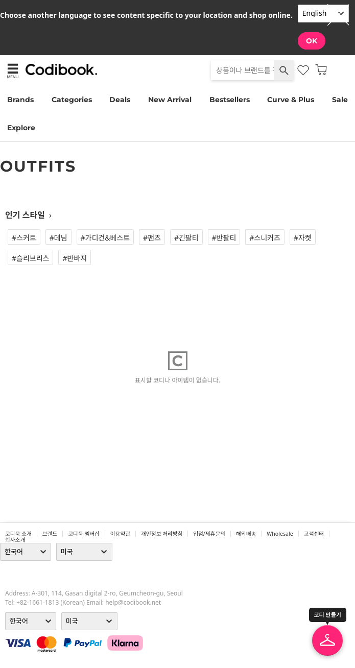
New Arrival (170, 99)
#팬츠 (152, 238)
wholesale (280, 533)
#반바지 (74, 258)
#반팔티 (224, 238)
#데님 (58, 238)
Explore (21, 127)
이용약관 (120, 533)
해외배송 (246, 533)
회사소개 (15, 539)
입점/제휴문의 (209, 533)
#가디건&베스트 (105, 238)
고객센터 (314, 533)
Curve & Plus (290, 99)
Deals (119, 99)
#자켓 (303, 238)
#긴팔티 (186, 238)
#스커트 (24, 238)
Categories (72, 99)
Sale (340, 99)
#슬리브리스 (30, 258)
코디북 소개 (18, 533)
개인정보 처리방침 (161, 533)
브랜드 (49, 533)
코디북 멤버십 (84, 533)
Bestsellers (229, 99)
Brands (20, 99)
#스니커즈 (264, 238)
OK (311, 40)
